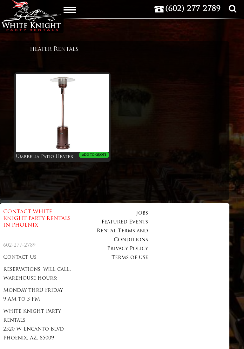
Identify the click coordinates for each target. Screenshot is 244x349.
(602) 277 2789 (192, 9)
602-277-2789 (19, 245)
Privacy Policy (127, 248)
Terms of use (130, 257)
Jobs (142, 213)
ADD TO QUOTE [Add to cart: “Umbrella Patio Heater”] (94, 155)
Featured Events (124, 222)
